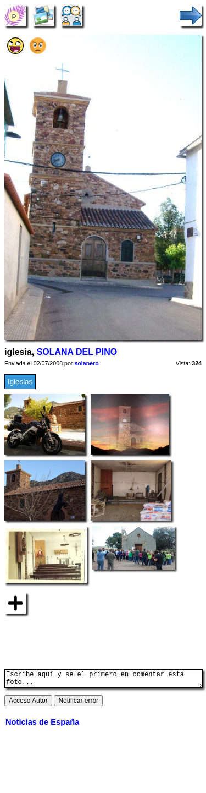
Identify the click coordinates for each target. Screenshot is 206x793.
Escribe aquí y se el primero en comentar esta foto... (103, 680)
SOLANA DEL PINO (77, 352)
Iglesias (20, 382)
